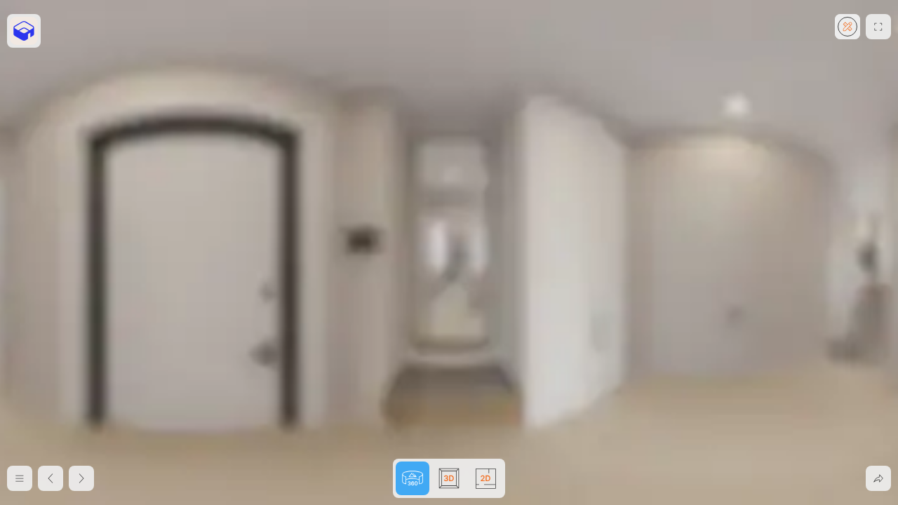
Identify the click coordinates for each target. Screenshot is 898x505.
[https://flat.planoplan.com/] (24, 31)
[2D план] (50, 478)
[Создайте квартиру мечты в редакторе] (847, 26)
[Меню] (19, 478)
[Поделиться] (878, 478)
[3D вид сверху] (81, 478)
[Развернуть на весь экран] (878, 26)
